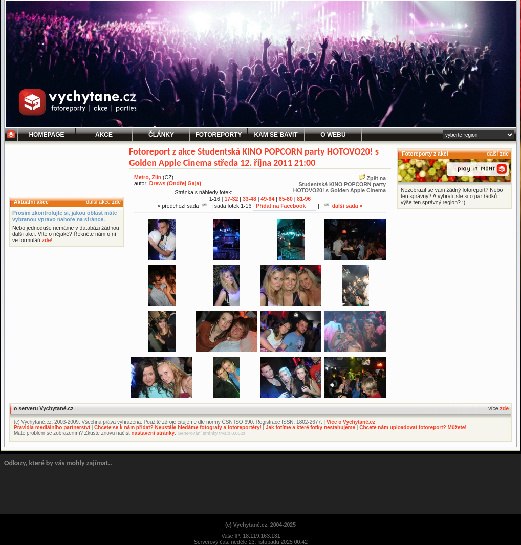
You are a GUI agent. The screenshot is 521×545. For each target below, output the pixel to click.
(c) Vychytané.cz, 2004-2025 (260, 524)
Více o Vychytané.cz (351, 422)
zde (116, 202)
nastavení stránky (153, 433)
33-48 (249, 198)
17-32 (231, 198)
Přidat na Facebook (281, 206)
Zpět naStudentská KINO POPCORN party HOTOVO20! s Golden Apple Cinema (339, 184)
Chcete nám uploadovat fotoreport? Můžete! (412, 427)
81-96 (304, 198)
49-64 (267, 198)
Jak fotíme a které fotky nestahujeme (310, 427)
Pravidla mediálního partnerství (52, 427)
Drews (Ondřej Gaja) (175, 183)
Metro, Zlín (147, 177)
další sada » (343, 206)
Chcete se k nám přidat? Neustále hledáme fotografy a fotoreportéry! (178, 427)
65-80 (286, 198)
